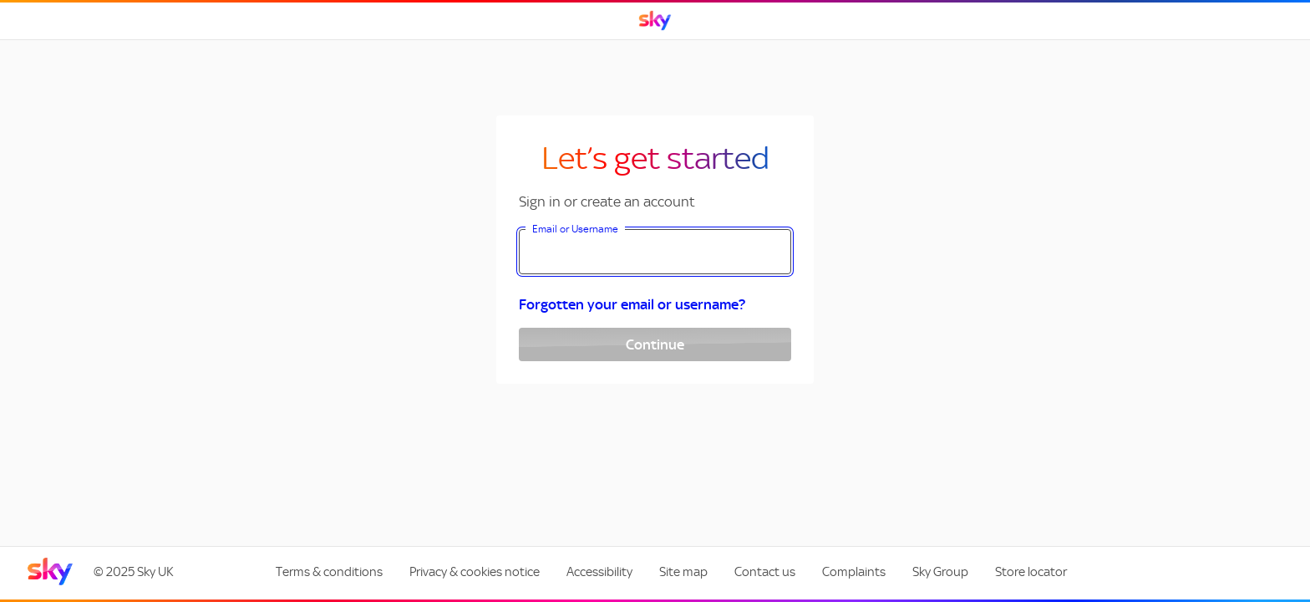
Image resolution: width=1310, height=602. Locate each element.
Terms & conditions (329, 571)
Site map (683, 571)
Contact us (764, 571)
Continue (655, 344)
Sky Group (940, 571)
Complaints (854, 571)
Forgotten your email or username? (632, 304)
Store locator (1031, 571)
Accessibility (599, 571)
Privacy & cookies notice (474, 571)
